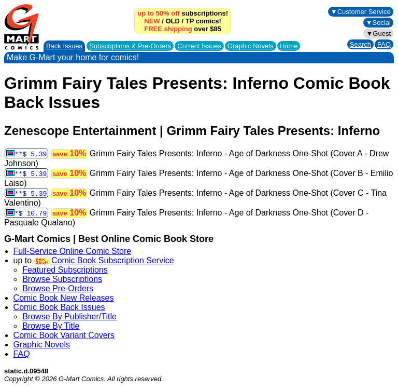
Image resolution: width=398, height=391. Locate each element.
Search (360, 44)
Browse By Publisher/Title (69, 316)
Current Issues (199, 46)
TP (190, 21)
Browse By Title (50, 325)
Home (289, 46)
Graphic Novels (251, 46)
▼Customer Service (361, 12)
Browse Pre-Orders (57, 288)
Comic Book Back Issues (59, 307)
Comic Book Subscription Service (112, 260)
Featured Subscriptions (65, 269)
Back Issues (64, 46)
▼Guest (378, 33)
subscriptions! (182, 13)
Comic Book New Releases (63, 297)
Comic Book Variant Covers (64, 335)
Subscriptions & (130, 46)
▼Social (378, 22)
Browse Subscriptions (62, 279)
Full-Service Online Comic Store (72, 251)
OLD (172, 21)
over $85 (182, 29)
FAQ (384, 44)
